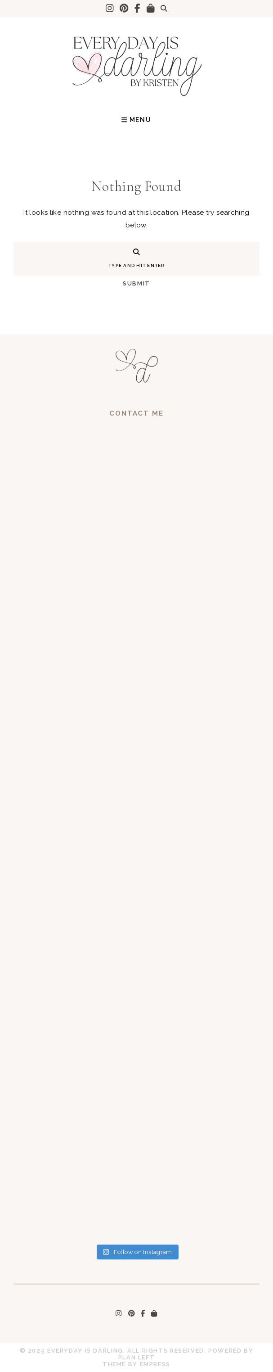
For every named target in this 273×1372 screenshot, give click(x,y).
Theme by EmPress (136, 1364)
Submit (136, 283)
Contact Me (136, 413)
